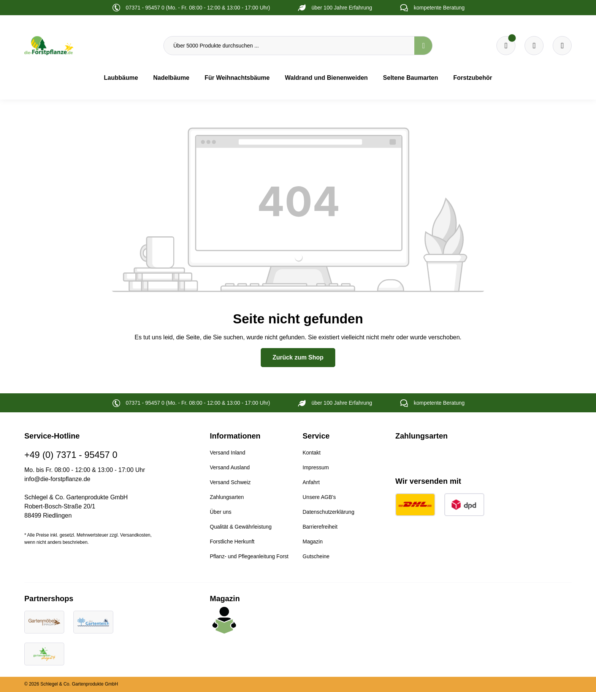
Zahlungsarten (227, 497)
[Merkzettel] (505, 45)
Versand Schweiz (230, 482)
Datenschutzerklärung (328, 512)
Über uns (220, 512)
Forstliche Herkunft (232, 541)
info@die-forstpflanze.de (57, 479)
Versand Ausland (230, 467)
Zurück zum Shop (298, 357)
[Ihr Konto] (562, 45)
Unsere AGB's (319, 497)
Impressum (316, 467)
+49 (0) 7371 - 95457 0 (70, 455)
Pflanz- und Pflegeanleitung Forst (249, 556)
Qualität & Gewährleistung (241, 527)
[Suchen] (423, 45)
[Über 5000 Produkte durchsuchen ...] (289, 45)
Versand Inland (227, 453)
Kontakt (311, 453)
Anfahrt (311, 482)
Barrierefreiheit (320, 527)
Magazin (313, 541)
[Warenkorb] (534, 45)
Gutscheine (316, 556)
